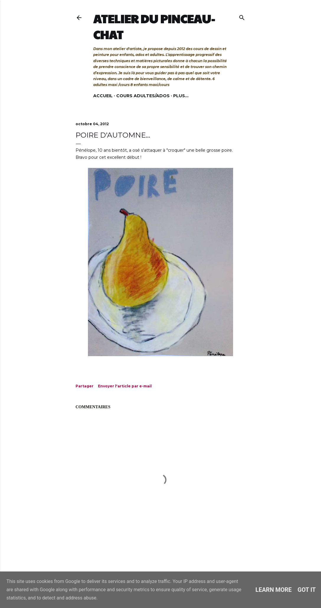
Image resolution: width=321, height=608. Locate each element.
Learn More (274, 589)
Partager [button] (85, 386)
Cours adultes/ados (143, 95)
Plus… (181, 95)
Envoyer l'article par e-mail (125, 386)
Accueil (103, 95)
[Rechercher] (241, 16)
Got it (307, 589)
